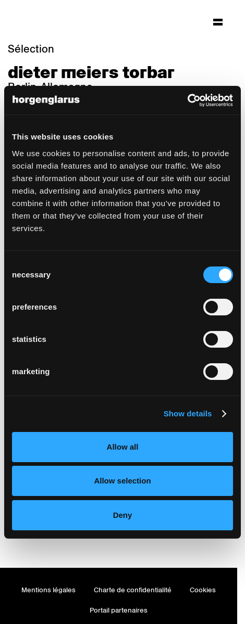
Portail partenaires (119, 610)
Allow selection (122, 480)
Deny (122, 515)
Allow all (123, 446)
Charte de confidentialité (133, 590)
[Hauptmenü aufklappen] (217, 21)
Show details (188, 413)
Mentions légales (48, 590)
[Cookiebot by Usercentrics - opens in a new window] (187, 100)
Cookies (203, 590)
